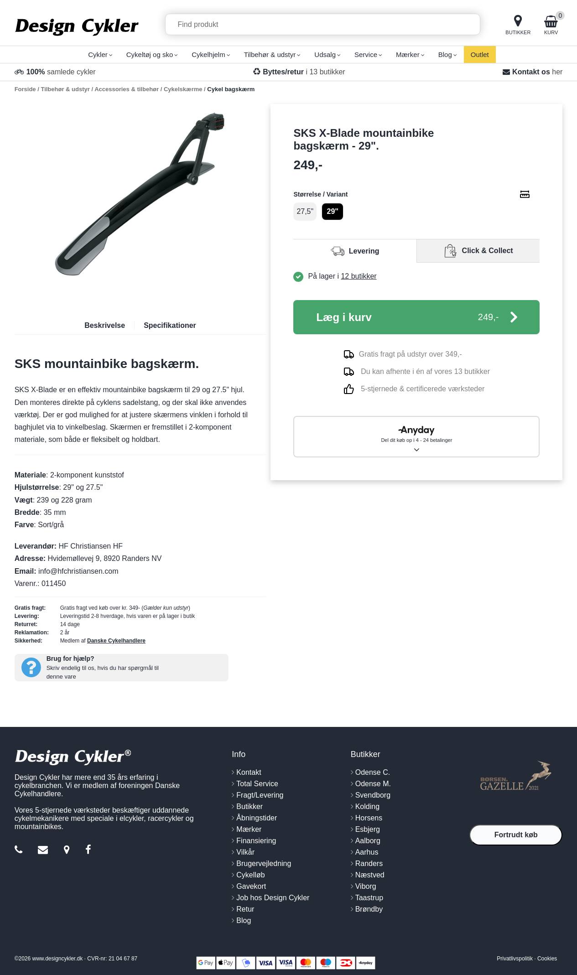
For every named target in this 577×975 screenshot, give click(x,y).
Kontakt (248, 772)
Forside (25, 89)
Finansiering (256, 841)
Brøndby (369, 909)
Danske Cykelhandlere (116, 641)
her (557, 72)
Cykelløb (250, 875)
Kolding (367, 806)
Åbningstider (256, 818)
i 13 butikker (304, 72)
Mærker (248, 829)
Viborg (365, 886)
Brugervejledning (263, 863)
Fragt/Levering (259, 795)
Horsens (369, 818)
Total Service (257, 784)
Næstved (370, 875)
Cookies (547, 958)
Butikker (249, 806)
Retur (245, 909)
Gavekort (251, 886)
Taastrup (369, 898)
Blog (243, 920)
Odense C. (372, 772)
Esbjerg (367, 829)
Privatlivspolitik (515, 958)
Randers (369, 863)
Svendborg (372, 795)
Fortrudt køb (516, 835)
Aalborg (367, 841)
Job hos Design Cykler (272, 898)
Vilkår (245, 852)
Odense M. (373, 784)
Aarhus (367, 852)
